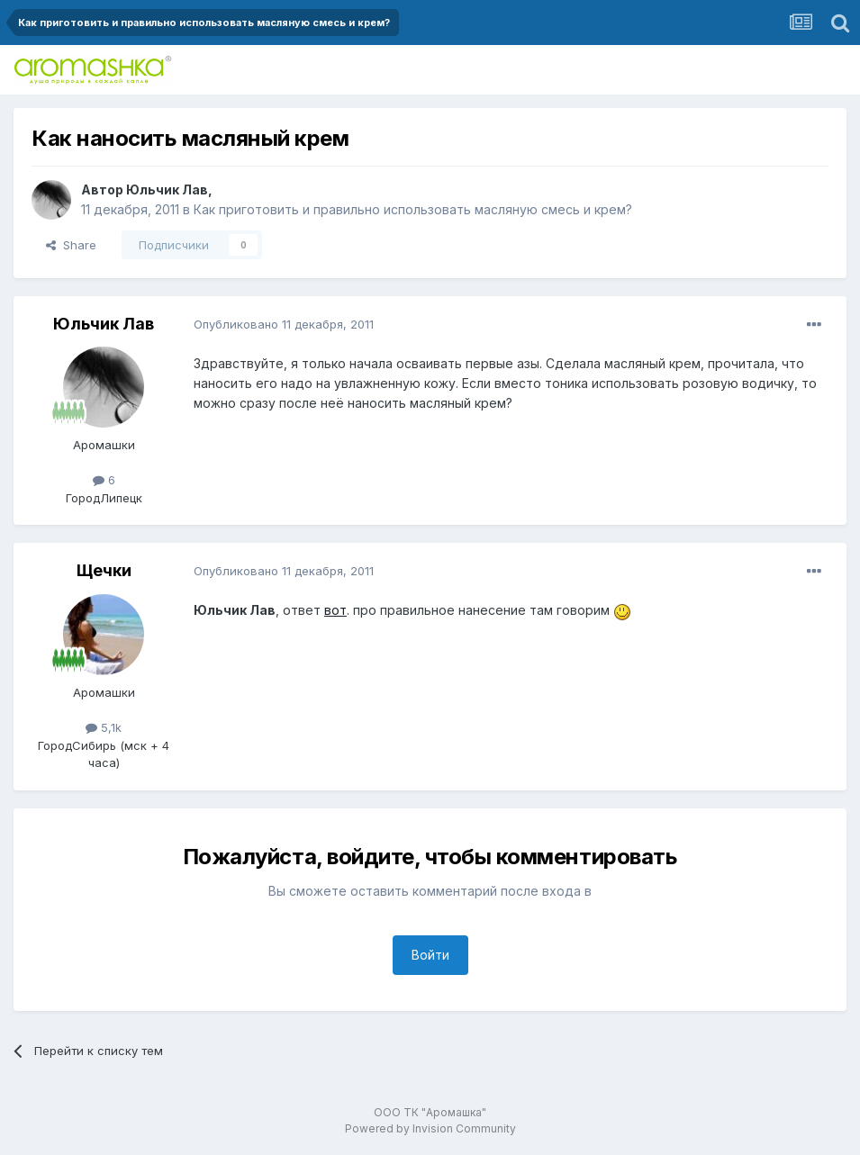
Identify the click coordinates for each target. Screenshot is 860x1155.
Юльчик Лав (167, 189)
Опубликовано (284, 324)
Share (71, 245)
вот (335, 610)
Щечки (104, 570)
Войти (430, 954)
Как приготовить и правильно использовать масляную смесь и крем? (413, 209)
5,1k (104, 727)
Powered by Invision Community (430, 1128)
